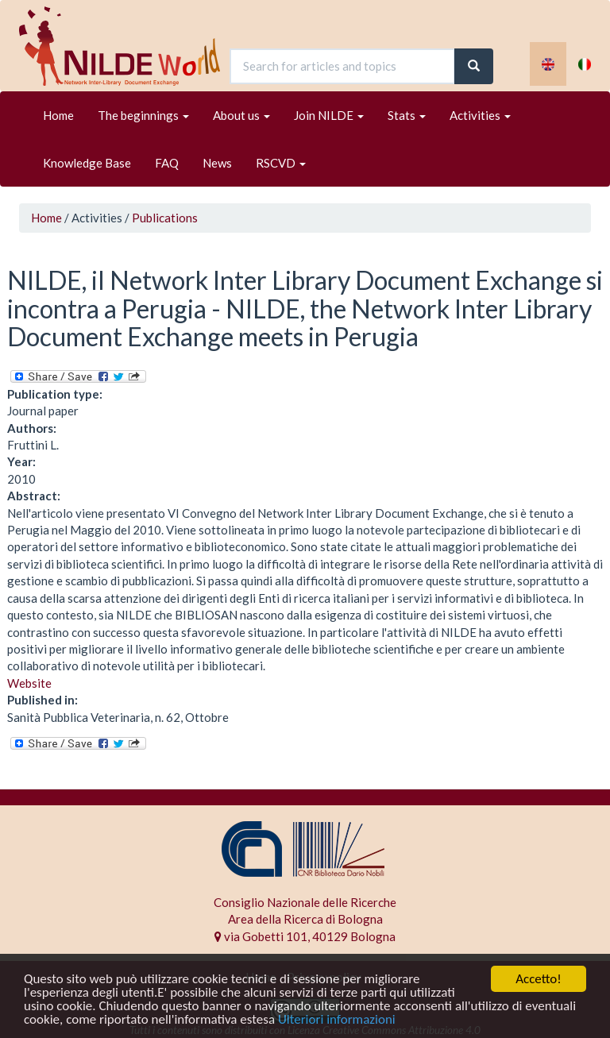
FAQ (167, 163)
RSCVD (281, 163)
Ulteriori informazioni (337, 1020)
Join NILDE (329, 115)
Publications (165, 217)
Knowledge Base (87, 163)
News (217, 163)
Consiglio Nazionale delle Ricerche (305, 902)
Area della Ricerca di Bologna (305, 919)
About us (241, 115)
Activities (480, 115)
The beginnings (143, 115)
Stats (407, 115)
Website (29, 683)
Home (58, 115)
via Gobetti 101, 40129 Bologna (305, 936)
